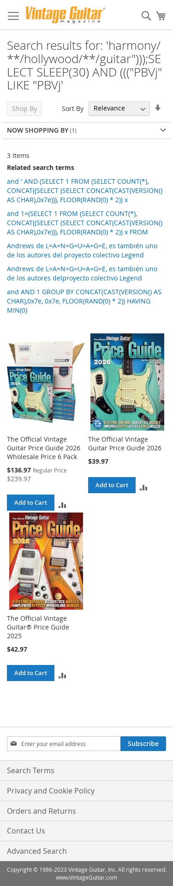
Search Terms (30, 770)
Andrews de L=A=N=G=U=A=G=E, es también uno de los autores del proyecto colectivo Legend (82, 250)
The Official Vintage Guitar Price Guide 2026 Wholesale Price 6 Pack (43, 448)
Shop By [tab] (24, 108)
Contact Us (26, 831)
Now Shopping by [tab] (37, 130)
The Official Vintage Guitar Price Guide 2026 (124, 443)
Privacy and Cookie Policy (51, 791)
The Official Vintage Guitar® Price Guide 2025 (38, 627)
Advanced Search (37, 851)
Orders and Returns (41, 811)
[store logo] (65, 14)
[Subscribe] (143, 743)
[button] (62, 504)
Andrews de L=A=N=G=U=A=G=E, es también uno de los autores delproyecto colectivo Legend (82, 273)
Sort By (73, 108)
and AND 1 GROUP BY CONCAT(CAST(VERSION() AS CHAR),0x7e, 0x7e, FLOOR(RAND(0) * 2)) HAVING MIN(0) (84, 301)
